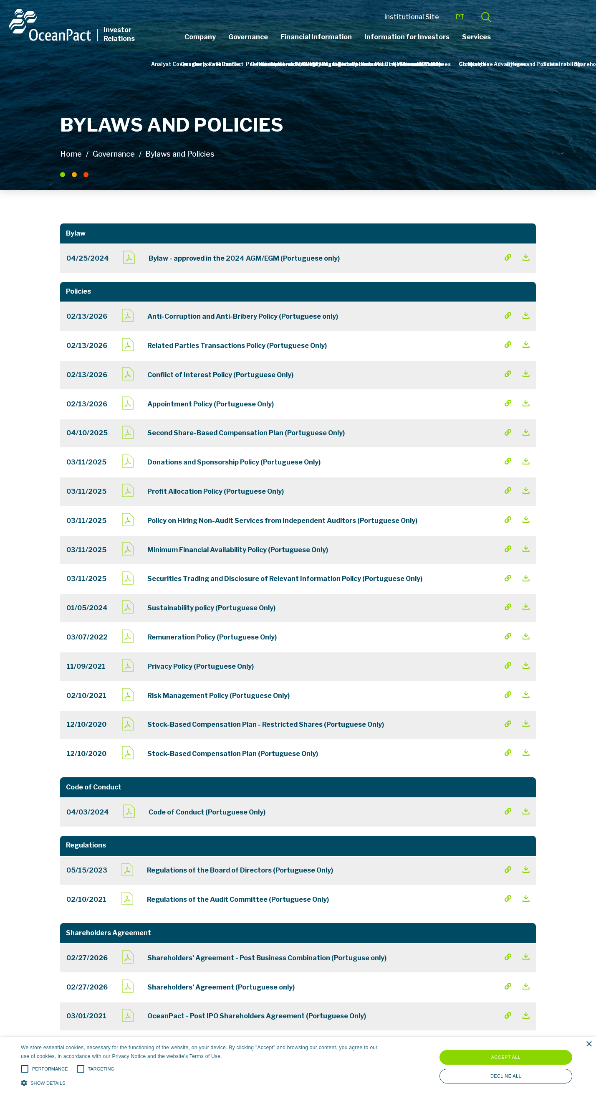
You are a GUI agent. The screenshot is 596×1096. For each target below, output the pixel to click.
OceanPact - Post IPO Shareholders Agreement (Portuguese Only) (256, 1016)
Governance (299, 37)
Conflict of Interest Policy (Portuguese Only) (220, 375)
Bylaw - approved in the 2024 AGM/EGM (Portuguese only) (244, 258)
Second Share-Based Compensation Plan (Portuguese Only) (246, 433)
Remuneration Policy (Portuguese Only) (212, 637)
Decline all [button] (505, 1075)
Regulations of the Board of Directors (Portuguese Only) (240, 870)
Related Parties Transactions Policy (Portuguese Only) (237, 346)
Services (527, 37)
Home (71, 154)
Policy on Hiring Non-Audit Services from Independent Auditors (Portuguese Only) (282, 521)
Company (251, 37)
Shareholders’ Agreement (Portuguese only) (221, 987)
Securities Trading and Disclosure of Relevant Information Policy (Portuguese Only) (284, 579)
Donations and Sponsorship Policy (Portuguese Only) (234, 462)
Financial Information (367, 37)
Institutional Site (462, 18)
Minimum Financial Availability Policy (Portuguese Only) (237, 550)
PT (511, 18)
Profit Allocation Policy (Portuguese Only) (215, 491)
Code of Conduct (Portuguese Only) (207, 812)
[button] (201, 1082)
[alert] (298, 1066)
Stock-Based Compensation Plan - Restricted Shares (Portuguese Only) (265, 724)
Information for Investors (458, 37)
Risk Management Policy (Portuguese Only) (218, 696)
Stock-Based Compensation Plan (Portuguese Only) (232, 754)
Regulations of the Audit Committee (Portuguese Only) (238, 899)
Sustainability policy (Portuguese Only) (211, 608)
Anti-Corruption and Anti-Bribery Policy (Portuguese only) (242, 316)
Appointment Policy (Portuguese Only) (210, 404)
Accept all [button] (505, 1057)
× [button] (589, 1044)
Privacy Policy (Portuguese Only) (200, 666)
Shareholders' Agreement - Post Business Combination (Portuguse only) (266, 958)
